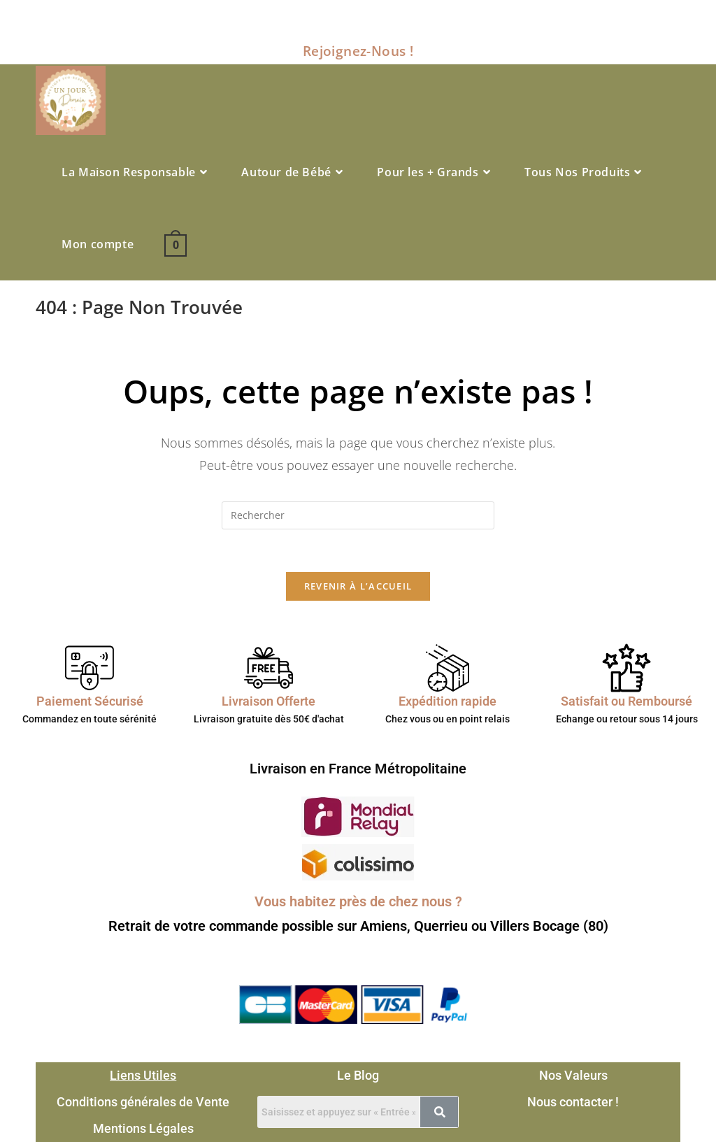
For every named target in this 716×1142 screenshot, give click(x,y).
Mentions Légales (143, 1128)
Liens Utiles (143, 1075)
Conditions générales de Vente (143, 1101)
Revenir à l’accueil (358, 586)
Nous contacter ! (573, 1101)
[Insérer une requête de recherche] (358, 515)
